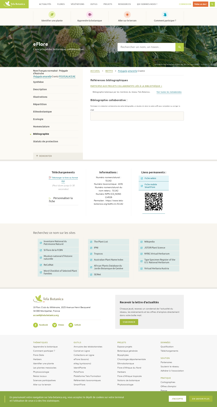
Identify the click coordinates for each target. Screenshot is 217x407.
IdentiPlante (80, 367)
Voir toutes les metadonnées (169, 91)
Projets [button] (108, 4)
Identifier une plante (52, 20)
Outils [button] (93, 4)
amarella (46, 76)
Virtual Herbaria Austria (155, 268)
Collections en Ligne (84, 354)
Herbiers (37, 359)
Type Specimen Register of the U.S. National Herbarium (158, 261)
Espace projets (124, 346)
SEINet (95, 274)
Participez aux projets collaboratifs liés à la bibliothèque (125, 86)
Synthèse (38, 82)
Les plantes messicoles (44, 367)
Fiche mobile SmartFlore (149, 186)
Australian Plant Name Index (106, 259)
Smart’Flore (79, 384)
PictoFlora (79, 371)
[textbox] (146, 47)
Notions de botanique (128, 380)
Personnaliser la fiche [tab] (61, 199)
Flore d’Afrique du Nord (129, 367)
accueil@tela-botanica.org (46, 315)
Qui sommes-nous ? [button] (147, 4)
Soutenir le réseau (170, 366)
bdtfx (109, 71)
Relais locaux (40, 375)
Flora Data (38, 354)
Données (165, 342)
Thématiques (40, 342)
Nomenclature (41, 126)
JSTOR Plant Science (153, 247)
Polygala (37, 76)
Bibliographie (41, 134)
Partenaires (166, 362)
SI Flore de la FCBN (51, 250)
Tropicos (96, 253)
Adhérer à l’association (172, 370)
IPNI (94, 247)
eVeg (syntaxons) (82, 363)
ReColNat (46, 265)
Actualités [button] (45, 4)
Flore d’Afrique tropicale (129, 375)
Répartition (40, 104)
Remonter (44, 156)
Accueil (95, 71)
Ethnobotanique (42, 111)
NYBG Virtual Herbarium (155, 253)
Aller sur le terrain (127, 20)
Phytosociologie (41, 371)
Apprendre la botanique (89, 20)
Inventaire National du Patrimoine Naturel (53, 243)
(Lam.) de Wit (170, 64)
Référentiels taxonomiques (87, 380)
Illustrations (40, 96)
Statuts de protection (45, 141)
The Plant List (99, 241)
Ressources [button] (124, 4)
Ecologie (38, 119)
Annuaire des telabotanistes (88, 346)
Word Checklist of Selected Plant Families (58, 272)
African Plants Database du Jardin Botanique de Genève (106, 267)
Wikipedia (148, 241)
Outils (77, 342)
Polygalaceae (67, 76)
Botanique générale (127, 350)
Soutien (165, 358)
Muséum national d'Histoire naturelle (56, 257)
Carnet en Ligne (82, 350)
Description (40, 89)
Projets (121, 342)
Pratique (166, 378)
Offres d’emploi (168, 386)
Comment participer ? (165, 20)
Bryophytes (123, 354)
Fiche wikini (148, 178)
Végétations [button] (77, 4)
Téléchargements (169, 350)
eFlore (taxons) (81, 359)
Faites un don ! (200, 4)
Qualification (167, 346)
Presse (164, 390)
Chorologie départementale (131, 359)
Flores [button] (61, 4)
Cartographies (168, 382)
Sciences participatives (44, 380)
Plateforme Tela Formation (87, 375)
